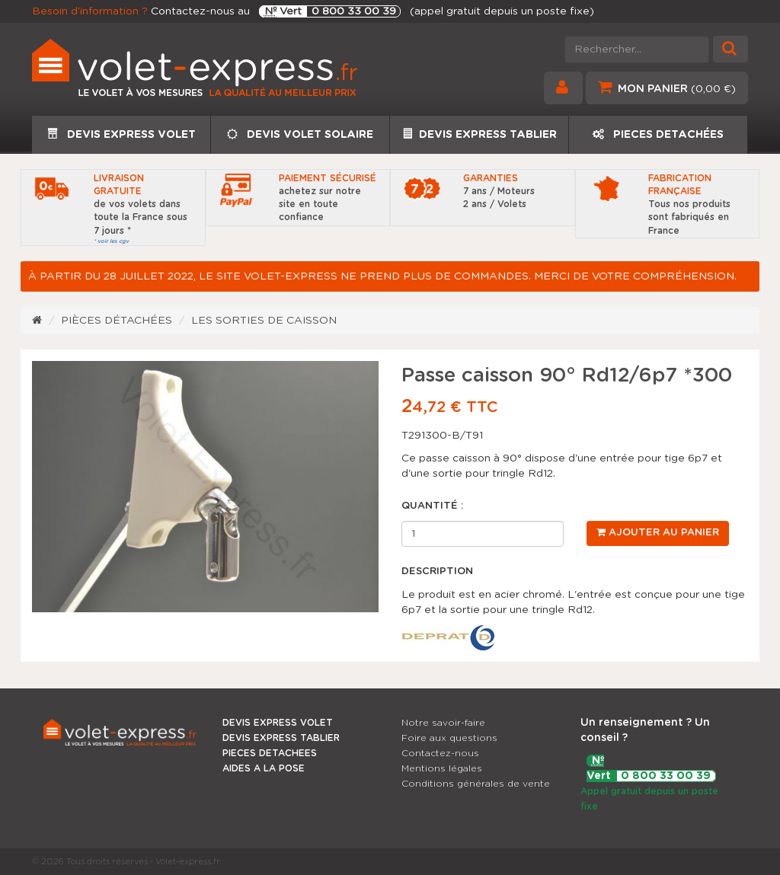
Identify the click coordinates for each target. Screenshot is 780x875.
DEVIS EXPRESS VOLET (121, 134)
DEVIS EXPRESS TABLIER (479, 134)
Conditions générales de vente (475, 783)
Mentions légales (441, 768)
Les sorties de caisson (264, 320)
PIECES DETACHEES (269, 753)
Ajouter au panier (657, 532)
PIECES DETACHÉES (658, 134)
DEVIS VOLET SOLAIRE (300, 134)
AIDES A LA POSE (263, 768)
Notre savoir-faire (443, 722)
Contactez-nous (440, 753)
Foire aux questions (449, 737)
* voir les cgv (111, 241)
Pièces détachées (116, 320)
